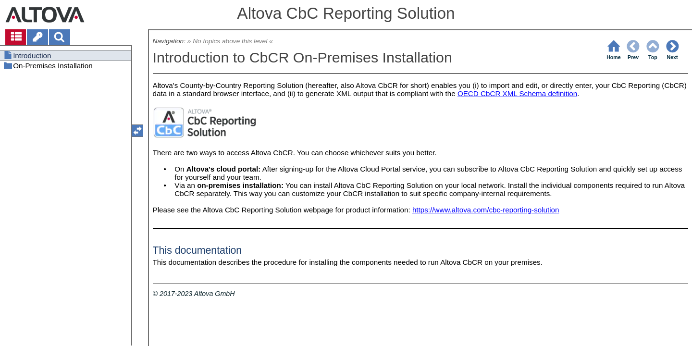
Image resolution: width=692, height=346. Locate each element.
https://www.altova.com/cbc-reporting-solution (485, 210)
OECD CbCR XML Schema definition (517, 93)
